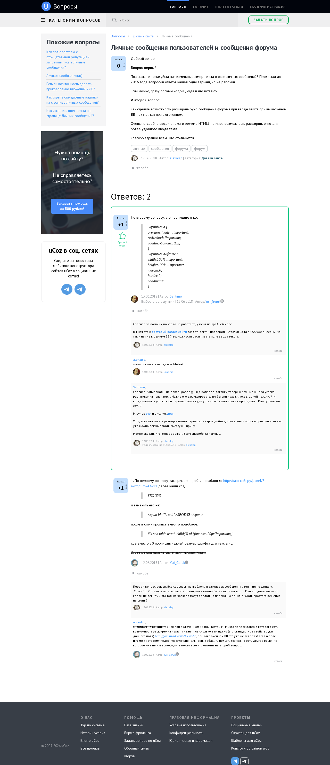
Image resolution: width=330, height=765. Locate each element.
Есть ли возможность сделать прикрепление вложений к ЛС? (70, 86)
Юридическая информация (190, 740)
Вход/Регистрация (267, 7)
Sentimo (176, 296)
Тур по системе (92, 725)
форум (199, 148)
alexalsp (176, 158)
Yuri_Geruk (212, 301)
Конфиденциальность (186, 732)
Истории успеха (92, 732)
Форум (129, 756)
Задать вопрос (268, 20)
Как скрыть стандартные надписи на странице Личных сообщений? (72, 100)
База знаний (133, 725)
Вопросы (178, 7)
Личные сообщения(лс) (64, 75)
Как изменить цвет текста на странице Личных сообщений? (70, 113)
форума (181, 148)
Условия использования (187, 725)
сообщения (160, 148)
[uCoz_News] (235, 761)
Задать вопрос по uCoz (142, 740)
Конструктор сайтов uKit (250, 748)
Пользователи (229, 7)
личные (139, 148)
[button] (73, 19)
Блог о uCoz (90, 740)
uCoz (54, 726)
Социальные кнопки (246, 725)
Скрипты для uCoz (245, 732)
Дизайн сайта (212, 158)
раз (148, 413)
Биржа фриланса (137, 732)
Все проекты (90, 748)
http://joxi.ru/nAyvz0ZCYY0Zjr (175, 636)
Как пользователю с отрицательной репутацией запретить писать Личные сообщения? (67, 60)
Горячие (201, 7)
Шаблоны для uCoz (246, 740)
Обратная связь (136, 748)
